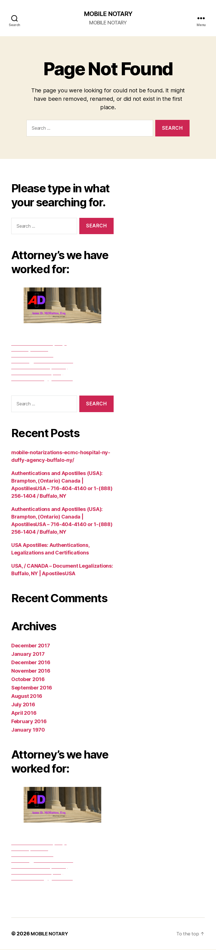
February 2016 (29, 722)
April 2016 (23, 713)
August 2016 (26, 697)
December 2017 (30, 646)
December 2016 (30, 663)
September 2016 (31, 688)
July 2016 (23, 705)
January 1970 (28, 730)
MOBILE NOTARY (108, 14)
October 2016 (28, 680)
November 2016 (30, 671)
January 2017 (28, 654)
